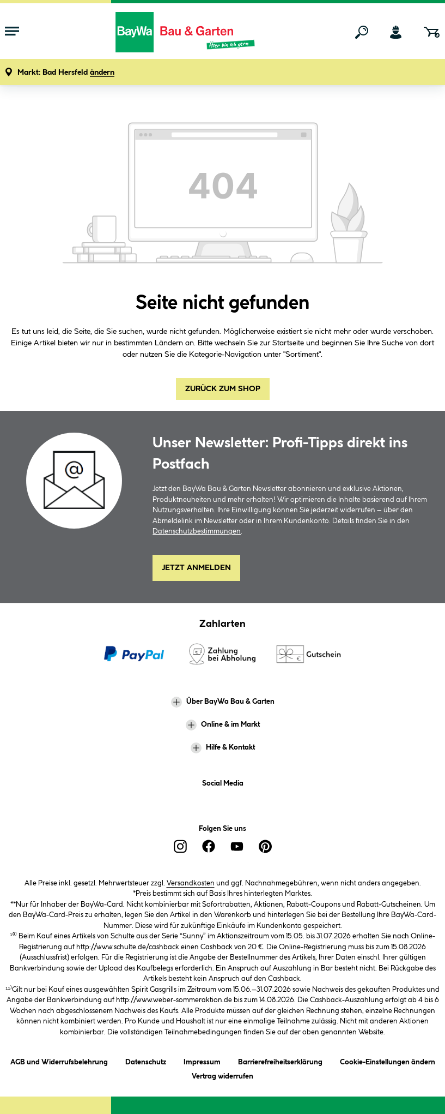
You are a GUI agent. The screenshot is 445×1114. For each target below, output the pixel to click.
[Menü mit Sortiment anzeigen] (12, 32)
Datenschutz (145, 1060)
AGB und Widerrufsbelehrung (59, 1060)
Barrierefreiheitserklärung (280, 1060)
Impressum (202, 1060)
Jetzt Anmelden (196, 568)
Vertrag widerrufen (222, 1076)
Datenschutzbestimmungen (197, 531)
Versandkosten (191, 883)
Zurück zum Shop (222, 389)
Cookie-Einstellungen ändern (387, 1060)
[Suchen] (361, 32)
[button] (65, 73)
